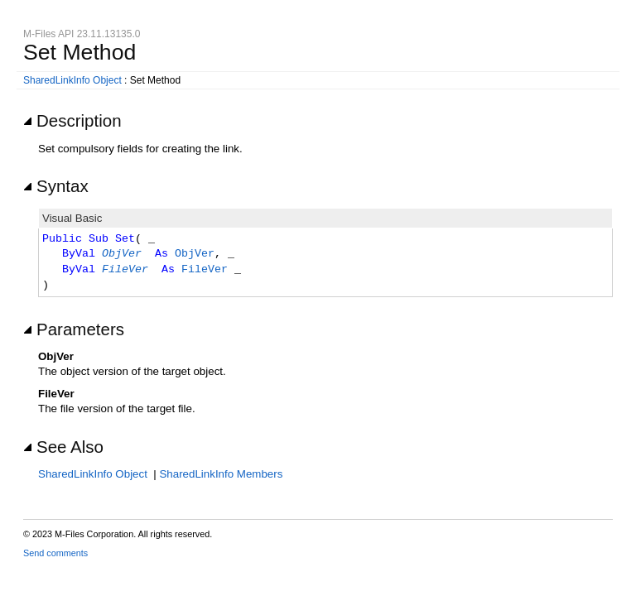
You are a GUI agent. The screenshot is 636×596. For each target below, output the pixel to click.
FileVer (125, 269)
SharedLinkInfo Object (72, 80)
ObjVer (122, 254)
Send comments (55, 553)
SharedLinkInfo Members (220, 474)
